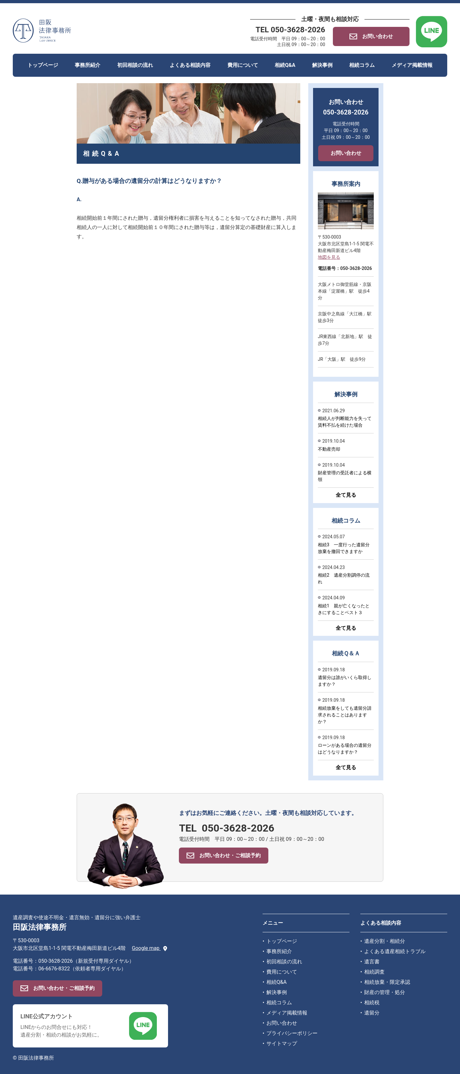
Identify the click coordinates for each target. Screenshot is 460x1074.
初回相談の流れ (135, 65)
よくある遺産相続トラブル (394, 951)
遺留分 (371, 1013)
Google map (149, 948)
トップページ (42, 65)
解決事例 (322, 65)
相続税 (371, 1002)
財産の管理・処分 (384, 992)
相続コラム (362, 65)
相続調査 (374, 972)
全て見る (346, 495)
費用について (242, 65)
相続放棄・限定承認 (387, 982)
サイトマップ (281, 1043)
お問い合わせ (346, 153)
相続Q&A (285, 65)
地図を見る (329, 257)
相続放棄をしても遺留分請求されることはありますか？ (345, 715)
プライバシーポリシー (292, 1033)
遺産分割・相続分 (384, 941)
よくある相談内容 (190, 65)
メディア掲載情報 (412, 65)
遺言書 (371, 962)
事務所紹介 (87, 65)
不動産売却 (329, 449)
